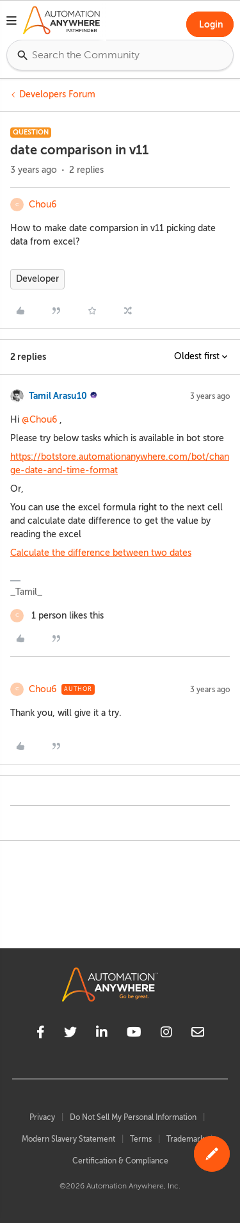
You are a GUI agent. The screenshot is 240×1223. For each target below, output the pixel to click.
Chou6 (42, 204)
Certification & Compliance (120, 1160)
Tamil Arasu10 (58, 396)
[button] (11, 22)
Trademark (185, 1139)
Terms (141, 1139)
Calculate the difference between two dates (100, 553)
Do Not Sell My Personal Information (133, 1117)
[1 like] (57, 615)
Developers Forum (57, 94)
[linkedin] (102, 1034)
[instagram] (166, 1034)
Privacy (42, 1117)
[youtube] (134, 1034)
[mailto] (197, 1034)
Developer (37, 279)
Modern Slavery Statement (68, 1139)
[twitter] (70, 1034)
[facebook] (40, 1034)
